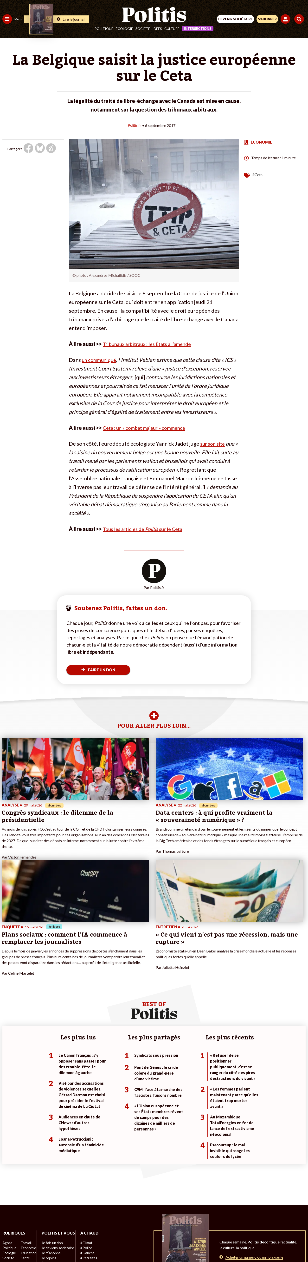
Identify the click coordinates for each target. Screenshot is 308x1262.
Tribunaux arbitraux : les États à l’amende (150, 343)
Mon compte (50, 1184)
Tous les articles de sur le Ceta (146, 528)
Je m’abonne (50, 1164)
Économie (27, 1154)
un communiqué (100, 359)
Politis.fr (135, 125)
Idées (157, 28)
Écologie (124, 28)
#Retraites (87, 1164)
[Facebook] (91, 1245)
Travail (25, 1149)
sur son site (213, 443)
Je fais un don (51, 1154)
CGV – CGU (155, 1228)
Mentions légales (81, 1228)
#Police (84, 1154)
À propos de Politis (55, 1179)
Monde (7, 1179)
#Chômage (87, 1169)
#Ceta (257, 174)
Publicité (229, 1228)
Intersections (198, 28)
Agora (7, 1149)
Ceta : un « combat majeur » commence (148, 427)
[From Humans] (151, 1245)
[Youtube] (121, 1245)
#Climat (84, 1149)
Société (142, 28)
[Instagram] (136, 1245)
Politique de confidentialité (193, 1228)
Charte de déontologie (120, 1228)
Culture (172, 28)
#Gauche (85, 1159)
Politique (104, 28)
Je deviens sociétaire (56, 1159)
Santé (24, 1164)
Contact (54, 1228)
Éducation (27, 1159)
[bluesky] (106, 1245)
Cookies (250, 1228)
